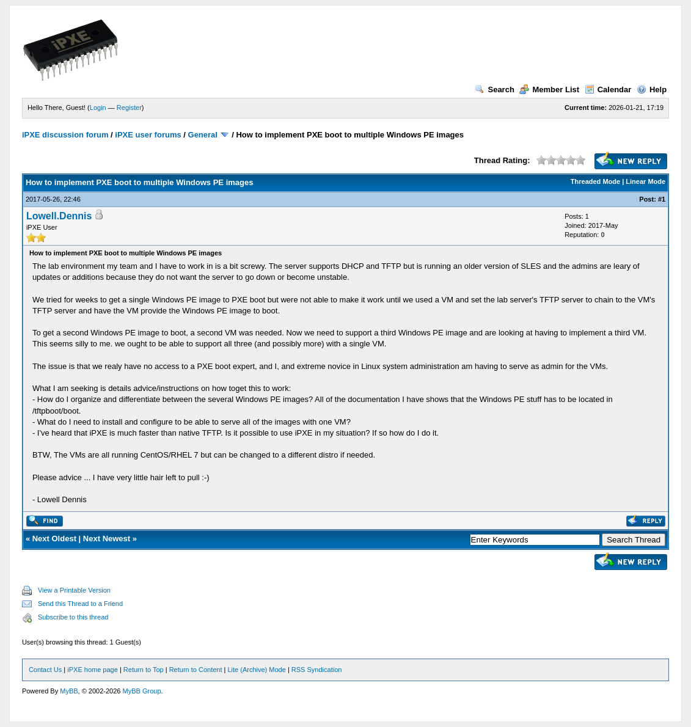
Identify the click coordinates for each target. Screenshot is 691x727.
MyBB (69, 691)
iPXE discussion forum (65, 134)
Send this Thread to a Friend (80, 603)
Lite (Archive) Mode (256, 669)
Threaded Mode (595, 181)
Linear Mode (645, 181)
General (203, 134)
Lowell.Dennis (59, 216)
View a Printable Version (74, 590)
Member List (549, 89)
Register (129, 107)
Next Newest (106, 538)
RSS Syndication (316, 669)
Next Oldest (54, 538)
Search (494, 89)
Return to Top (143, 669)
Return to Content (195, 669)
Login (98, 107)
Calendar (608, 89)
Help (652, 89)
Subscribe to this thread (73, 617)
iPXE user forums (148, 134)
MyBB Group (142, 691)
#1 (661, 199)
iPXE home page (92, 669)
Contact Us (45, 669)
